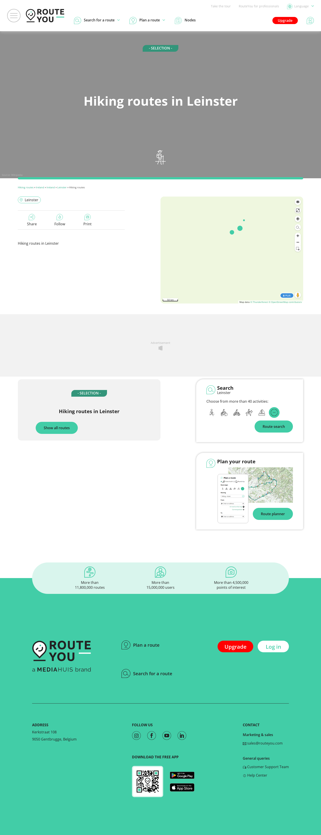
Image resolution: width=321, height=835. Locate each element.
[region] (231, 250)
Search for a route (146, 673)
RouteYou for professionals (259, 6)
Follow (59, 220)
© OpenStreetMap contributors (285, 302)
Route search (274, 426)
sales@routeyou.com (263, 743)
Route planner (273, 513)
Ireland (40, 187)
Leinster (62, 187)
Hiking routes (25, 187)
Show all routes (57, 427)
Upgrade (285, 20)
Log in (273, 646)
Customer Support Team (266, 766)
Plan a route (140, 644)
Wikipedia (17, 174)
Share (32, 220)
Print (87, 220)
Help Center (255, 775)
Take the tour (221, 6)
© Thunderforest (259, 302)
